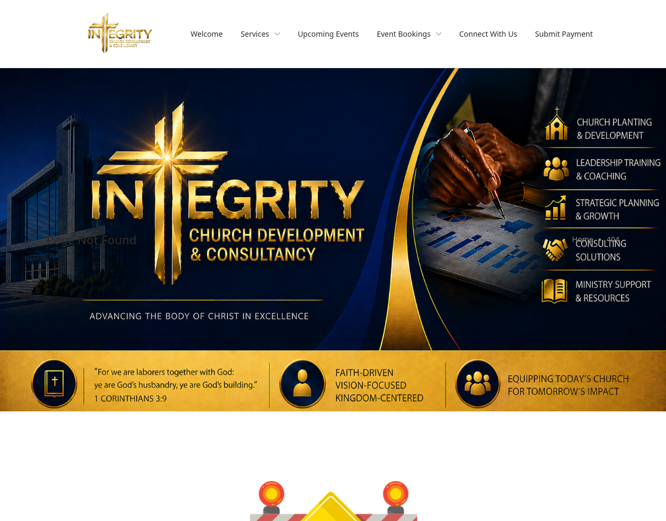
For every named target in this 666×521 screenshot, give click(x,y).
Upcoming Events (328, 34)
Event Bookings (409, 34)
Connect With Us (488, 34)
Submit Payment (564, 34)
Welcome (207, 34)
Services (260, 34)
